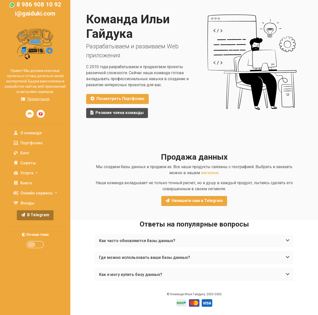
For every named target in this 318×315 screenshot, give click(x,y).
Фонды (23, 203)
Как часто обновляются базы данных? (190, 240)
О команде (36, 132)
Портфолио (28, 143)
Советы (24, 163)
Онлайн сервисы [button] (33, 193)
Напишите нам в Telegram (194, 200)
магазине (210, 172)
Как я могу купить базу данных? (190, 274)
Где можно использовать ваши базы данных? (190, 257)
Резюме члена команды (117, 112)
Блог (21, 153)
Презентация (35, 99)
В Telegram (35, 215)
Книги (22, 183)
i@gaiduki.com (35, 13)
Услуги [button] (23, 173)
